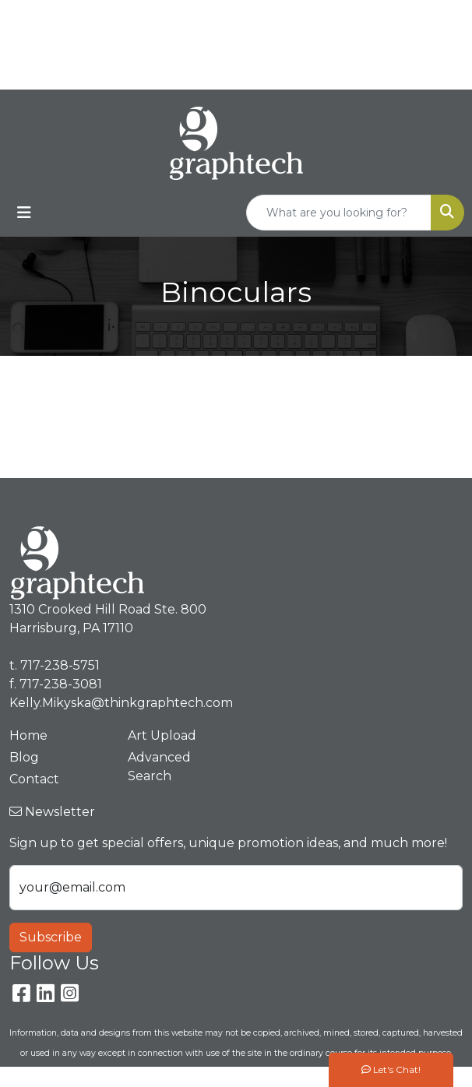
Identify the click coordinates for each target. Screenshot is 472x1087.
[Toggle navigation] (24, 212)
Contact (34, 779)
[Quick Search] (338, 212)
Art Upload (162, 735)
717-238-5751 (388, 16)
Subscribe (50, 937)
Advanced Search (159, 766)
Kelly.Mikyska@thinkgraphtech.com (121, 702)
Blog (24, 757)
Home (28, 735)
